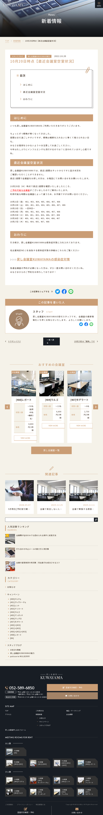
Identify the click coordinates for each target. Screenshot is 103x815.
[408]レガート (15, 635)
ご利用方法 (40, 711)
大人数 (8, 743)
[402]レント (15, 605)
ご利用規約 (9, 804)
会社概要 (69, 714)
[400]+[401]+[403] (18, 631)
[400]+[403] (15, 625)
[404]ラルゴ (15, 612)
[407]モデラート (16, 622)
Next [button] (95, 406)
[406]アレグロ (16, 618)
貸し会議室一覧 (51, 450)
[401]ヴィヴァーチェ (18, 602)
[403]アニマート (16, 608)
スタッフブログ (17, 56)
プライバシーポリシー (25, 804)
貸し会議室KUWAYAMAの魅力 (39, 56)
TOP (7, 41)
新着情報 (17, 41)
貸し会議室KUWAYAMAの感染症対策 (43, 259)
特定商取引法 (40, 804)
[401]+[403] (15, 628)
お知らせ (11, 586)
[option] (24, 407)
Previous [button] (7, 406)
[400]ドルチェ (15, 599)
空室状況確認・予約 (72, 687)
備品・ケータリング (73, 711)
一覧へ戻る (50, 341)
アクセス (8, 714)
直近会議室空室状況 (34, 91)
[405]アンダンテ (16, 615)
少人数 (8, 771)
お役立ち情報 (15, 650)
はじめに (28, 84)
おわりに (28, 99)
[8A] (12, 638)
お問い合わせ (72, 695)
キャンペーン (13, 594)
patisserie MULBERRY (20, 656)
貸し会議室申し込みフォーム (15, 730)
